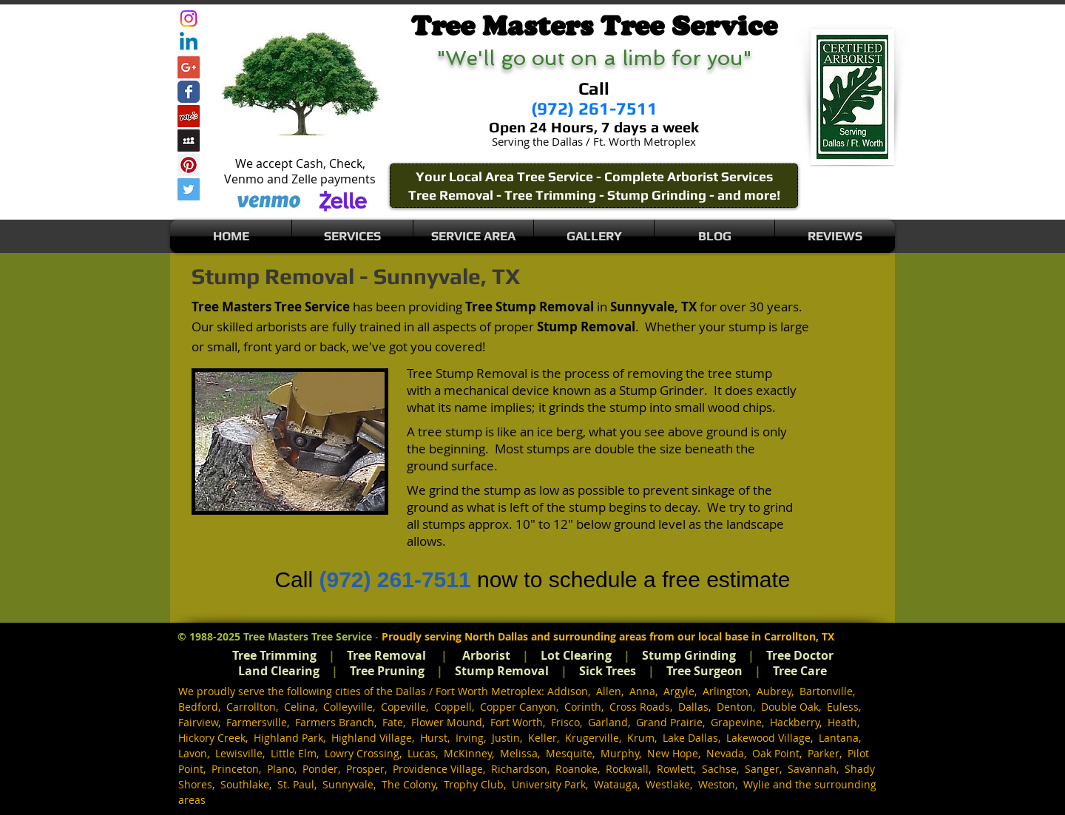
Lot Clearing (576, 655)
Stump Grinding (689, 655)
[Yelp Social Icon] (189, 116)
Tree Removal (386, 655)
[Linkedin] (189, 43)
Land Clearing (279, 671)
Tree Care (800, 671)
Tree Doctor (800, 655)
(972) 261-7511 (394, 579)
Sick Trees (607, 671)
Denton (735, 707)
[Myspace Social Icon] (189, 140)
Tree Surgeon (704, 671)
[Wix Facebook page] (189, 92)
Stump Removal (502, 671)
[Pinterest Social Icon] (189, 165)
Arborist (486, 655)
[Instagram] (189, 18)
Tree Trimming (274, 655)
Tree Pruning (387, 671)
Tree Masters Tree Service (307, 636)
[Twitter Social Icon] (189, 189)
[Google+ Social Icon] (189, 67)
